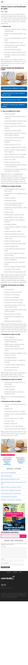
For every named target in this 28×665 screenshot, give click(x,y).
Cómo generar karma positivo (9, 558)
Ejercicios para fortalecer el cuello (10, 540)
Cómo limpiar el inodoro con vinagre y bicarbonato (7, 523)
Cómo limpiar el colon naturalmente (11, 555)
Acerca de (9, 635)
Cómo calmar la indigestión (8, 534)
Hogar (5, 11)
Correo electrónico (5, 626)
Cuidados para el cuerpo (9, 516)
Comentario (3, 607)
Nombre (3, 622)
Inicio (2, 11)
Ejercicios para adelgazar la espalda (14, 149)
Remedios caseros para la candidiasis (11, 561)
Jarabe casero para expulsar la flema (11, 548)
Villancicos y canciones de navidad (21, 522)
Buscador (15, 635)
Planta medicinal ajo (6, 537)
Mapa (20, 635)
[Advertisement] (14, 27)
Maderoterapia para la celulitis (12, 161)
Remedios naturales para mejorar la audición (13, 167)
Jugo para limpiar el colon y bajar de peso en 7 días (13, 155)
